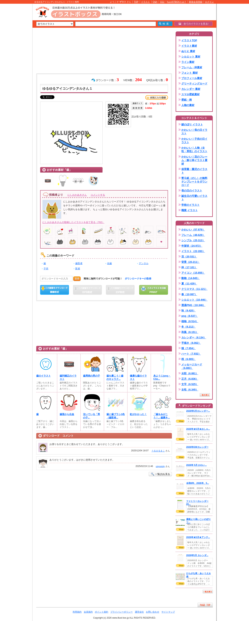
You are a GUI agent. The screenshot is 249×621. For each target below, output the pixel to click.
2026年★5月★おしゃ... (198, 429)
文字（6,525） (189, 384)
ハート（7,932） (191, 353)
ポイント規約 (101, 612)
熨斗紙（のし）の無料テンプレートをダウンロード (194, 182)
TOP (136, 2)
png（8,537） (189, 315)
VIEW (180, 421)
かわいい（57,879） (193, 229)
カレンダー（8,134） (193, 337)
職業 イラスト (189, 210)
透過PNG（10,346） (193, 305)
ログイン (209, 2)
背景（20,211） (190, 261)
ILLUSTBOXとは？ (176, 2)
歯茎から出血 (67, 414)
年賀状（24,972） (191, 245)
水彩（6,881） (189, 373)
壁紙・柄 (186, 99)
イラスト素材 (189, 45)
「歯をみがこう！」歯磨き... (161, 416)
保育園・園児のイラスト (194, 171)
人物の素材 (187, 105)
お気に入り (156, 97)
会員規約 (88, 612)
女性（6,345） (189, 389)
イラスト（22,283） (193, 251)
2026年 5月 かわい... (196, 465)
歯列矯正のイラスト (68, 377)
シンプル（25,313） (193, 240)
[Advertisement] (15, 61)
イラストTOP (189, 40)
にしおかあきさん (77, 194)
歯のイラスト (43, 375)
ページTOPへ (205, 605)
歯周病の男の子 (91, 375)
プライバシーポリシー (121, 612)
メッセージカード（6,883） (191, 366)
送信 (77, 278)
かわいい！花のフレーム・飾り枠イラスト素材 (194, 160)
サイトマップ (168, 612)
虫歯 (109, 263)
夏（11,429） (189, 283)
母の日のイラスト (191, 190)
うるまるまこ (158, 450)
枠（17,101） (189, 267)
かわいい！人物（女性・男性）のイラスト (194, 149)
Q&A (155, 2)
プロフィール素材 (191, 78)
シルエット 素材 (190, 56)
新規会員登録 (195, 2)
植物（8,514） (189, 321)
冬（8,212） (188, 326)
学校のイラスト (190, 204)
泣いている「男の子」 (91, 416)
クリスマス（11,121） (194, 288)
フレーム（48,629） (193, 234)
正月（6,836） (189, 378)
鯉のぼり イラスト (192, 124)
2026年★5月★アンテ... (198, 537)
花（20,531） (189, 256)
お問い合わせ (152, 612)
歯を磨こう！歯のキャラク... (114, 377)
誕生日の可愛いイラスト (194, 197)
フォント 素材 (189, 72)
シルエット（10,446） (194, 299)
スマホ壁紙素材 (190, 94)
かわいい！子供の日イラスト (194, 140)
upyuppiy (160, 466)
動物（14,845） (190, 278)
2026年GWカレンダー (197, 447)
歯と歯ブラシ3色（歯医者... (115, 416)
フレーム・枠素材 (191, 67)
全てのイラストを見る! (193, 23)
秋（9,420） (188, 310)
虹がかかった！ (138, 414)
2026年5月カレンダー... (198, 411)
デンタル (143, 263)
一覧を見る (205, 395)
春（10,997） (189, 294)
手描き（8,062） (191, 342)
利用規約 (77, 612)
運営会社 (139, 612)
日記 (162, 2)
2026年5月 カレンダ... (197, 555)
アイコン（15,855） (193, 272)
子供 (45, 268)
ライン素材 (187, 61)
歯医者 (79, 263)
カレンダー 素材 (190, 88)
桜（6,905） (188, 359)
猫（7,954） (188, 348)
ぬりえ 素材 (188, 51)
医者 (77, 268)
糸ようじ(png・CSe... (162, 377)
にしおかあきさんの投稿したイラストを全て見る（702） (73, 222)
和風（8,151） (189, 332)
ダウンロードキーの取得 (138, 278)
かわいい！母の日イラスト (194, 131)
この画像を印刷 (153, 290)
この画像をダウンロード (54, 290)
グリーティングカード (194, 83)
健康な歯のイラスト (138, 377)
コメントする (97, 194)
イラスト (145, 2)
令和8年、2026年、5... (197, 483)
